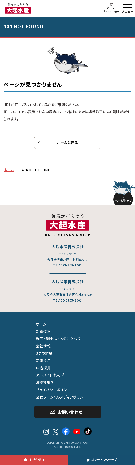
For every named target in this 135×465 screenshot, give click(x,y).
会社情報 (43, 345)
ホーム (41, 324)
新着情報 (43, 331)
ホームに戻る (67, 142)
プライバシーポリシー (53, 389)
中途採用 (43, 367)
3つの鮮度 (44, 353)
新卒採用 (43, 360)
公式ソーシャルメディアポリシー (61, 397)
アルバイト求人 (48, 375)
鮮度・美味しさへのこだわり (58, 338)
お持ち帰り (44, 382)
